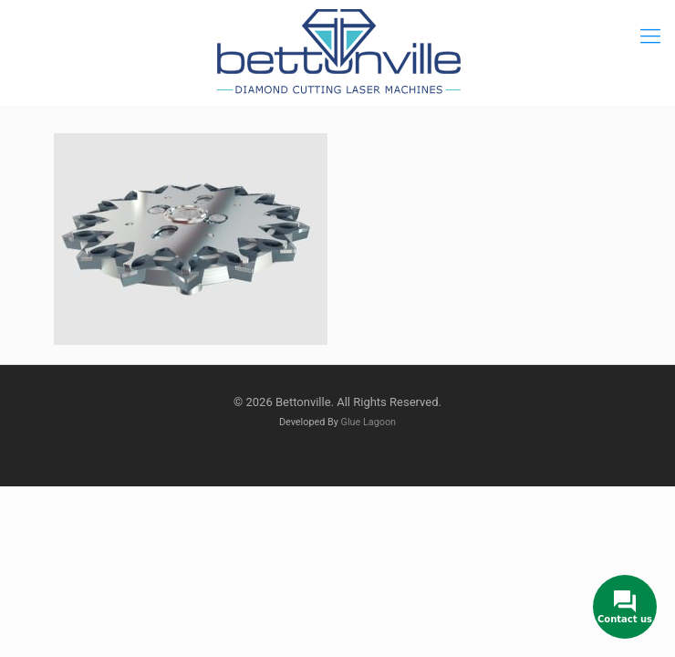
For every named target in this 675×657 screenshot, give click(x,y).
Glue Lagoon (369, 422)
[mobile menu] (650, 36)
